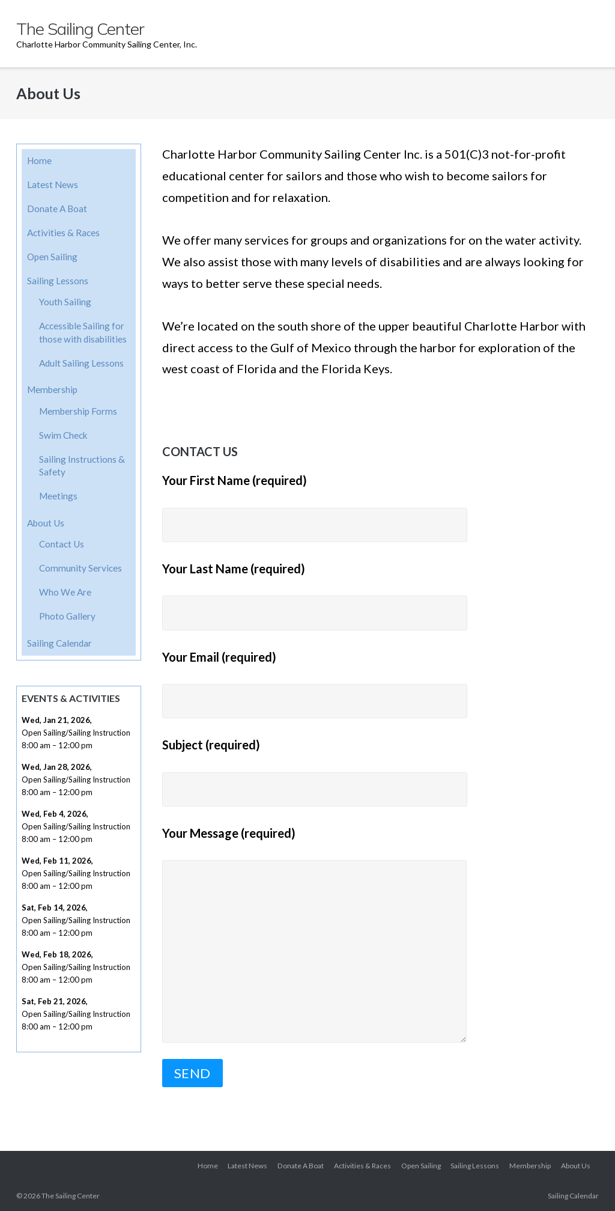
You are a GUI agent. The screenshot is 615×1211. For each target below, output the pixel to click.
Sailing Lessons (57, 280)
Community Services (80, 568)
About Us (45, 522)
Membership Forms (78, 411)
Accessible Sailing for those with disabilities (83, 332)
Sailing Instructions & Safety (82, 466)
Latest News (52, 184)
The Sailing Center (70, 1195)
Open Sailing (52, 256)
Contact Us (61, 543)
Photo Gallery (67, 616)
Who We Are (65, 592)
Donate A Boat (57, 208)
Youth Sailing (65, 301)
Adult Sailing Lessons (81, 363)
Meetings (58, 495)
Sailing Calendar (59, 643)
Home (39, 160)
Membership (52, 389)
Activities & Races (63, 232)
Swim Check (63, 435)
